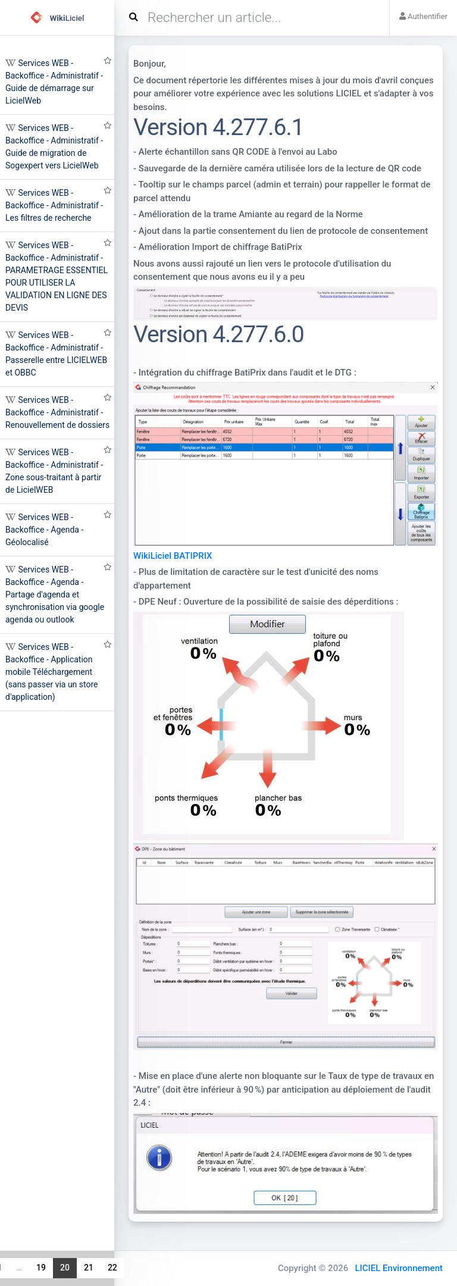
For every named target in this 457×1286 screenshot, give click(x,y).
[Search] (256, 18)
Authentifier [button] (423, 16)
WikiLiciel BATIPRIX (172, 555)
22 (112, 1267)
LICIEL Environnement (399, 1268)
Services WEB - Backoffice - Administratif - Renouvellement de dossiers (57, 412)
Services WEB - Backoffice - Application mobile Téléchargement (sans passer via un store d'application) (51, 672)
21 (88, 1267)
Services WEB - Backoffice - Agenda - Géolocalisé (44, 529)
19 (41, 1267)
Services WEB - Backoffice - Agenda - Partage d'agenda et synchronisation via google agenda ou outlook (54, 594)
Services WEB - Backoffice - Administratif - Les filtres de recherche (54, 205)
